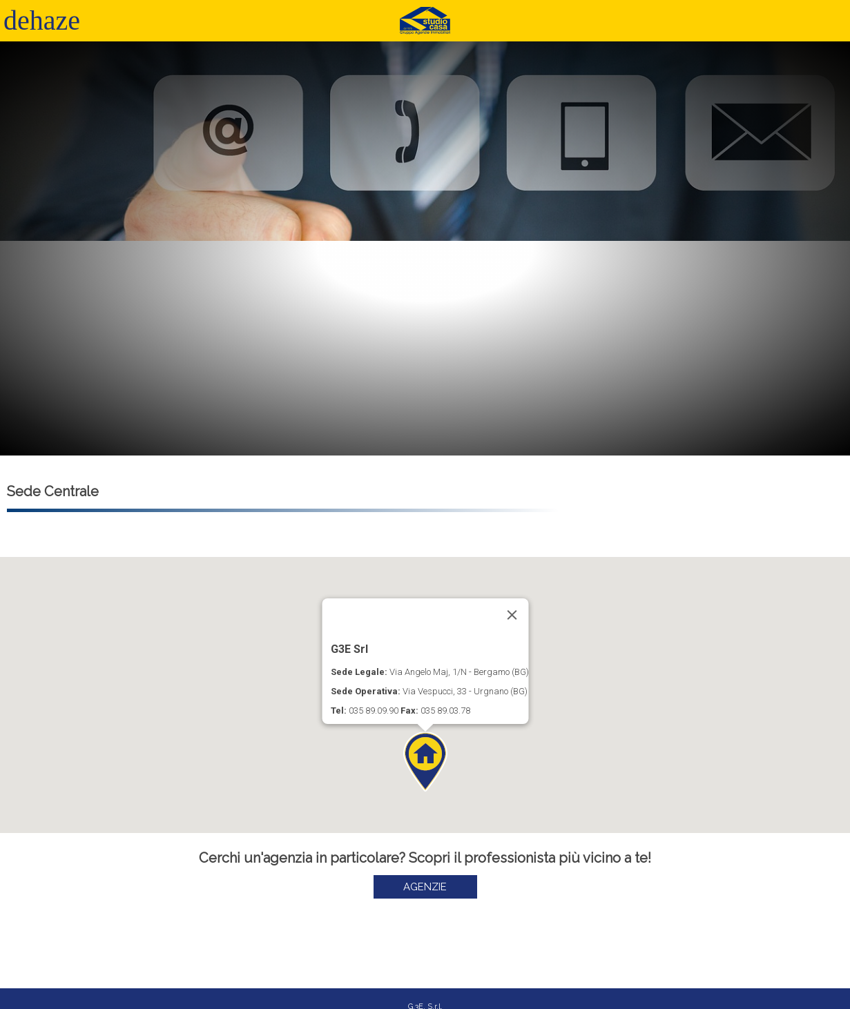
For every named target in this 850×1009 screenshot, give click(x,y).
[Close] (511, 614)
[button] (425, 762)
